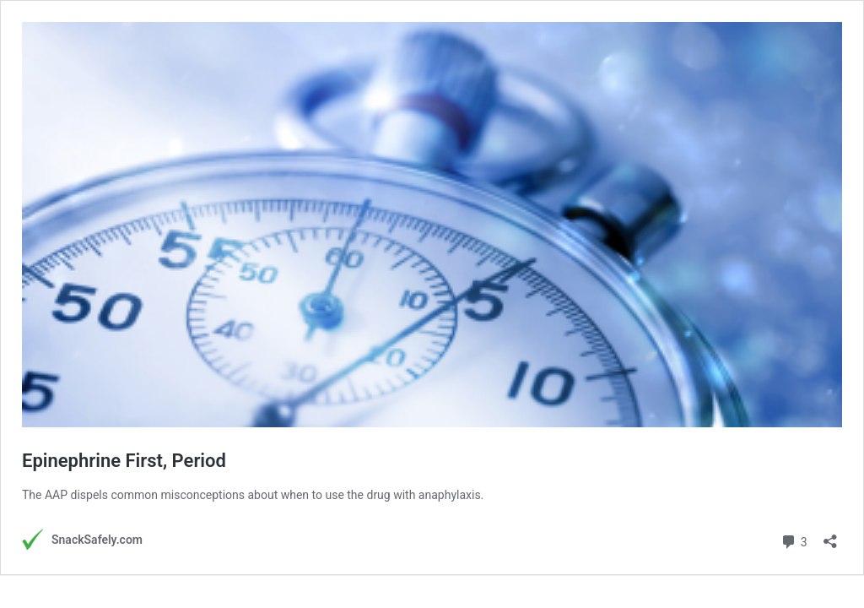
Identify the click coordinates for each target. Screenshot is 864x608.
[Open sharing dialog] (830, 536)
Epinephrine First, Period (124, 460)
